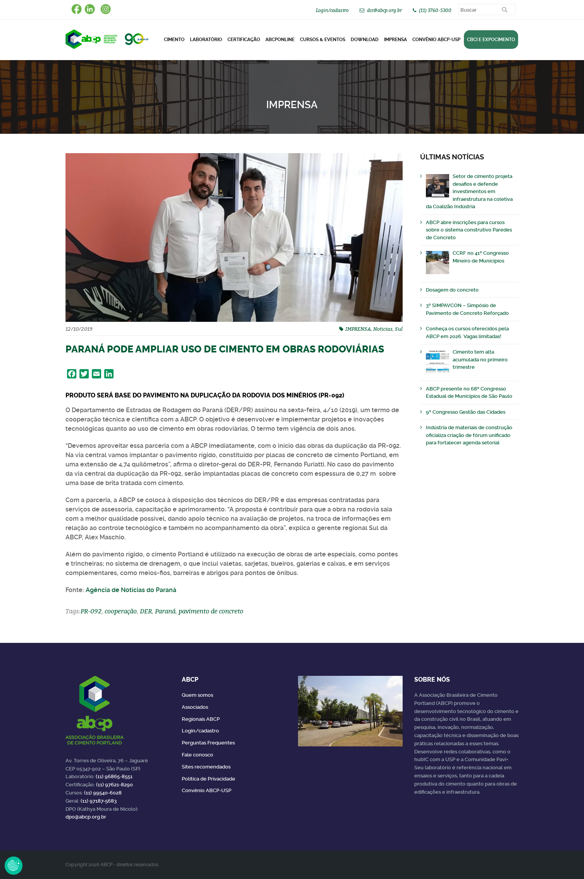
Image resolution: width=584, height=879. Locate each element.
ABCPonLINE (280, 39)
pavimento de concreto (211, 611)
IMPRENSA (358, 328)
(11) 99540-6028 (103, 793)
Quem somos (197, 695)
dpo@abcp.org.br (85, 817)
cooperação (121, 611)
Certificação (243, 39)
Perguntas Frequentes (208, 743)
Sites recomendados (206, 767)
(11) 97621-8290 (114, 784)
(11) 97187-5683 (99, 801)
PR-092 (91, 611)
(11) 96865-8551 (114, 776)
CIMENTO (174, 39)
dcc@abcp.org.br (384, 10)
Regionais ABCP (201, 719)
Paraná (165, 611)
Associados (195, 707)
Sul (399, 328)
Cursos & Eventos (322, 39)
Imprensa (395, 39)
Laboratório (206, 39)
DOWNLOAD (365, 39)
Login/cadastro (332, 10)
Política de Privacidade (208, 779)
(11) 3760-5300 (435, 10)
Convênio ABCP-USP (436, 39)
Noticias (383, 328)
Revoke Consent (13, 865)
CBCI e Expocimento (491, 39)
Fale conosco (197, 755)
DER (146, 611)
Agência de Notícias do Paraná (131, 590)
